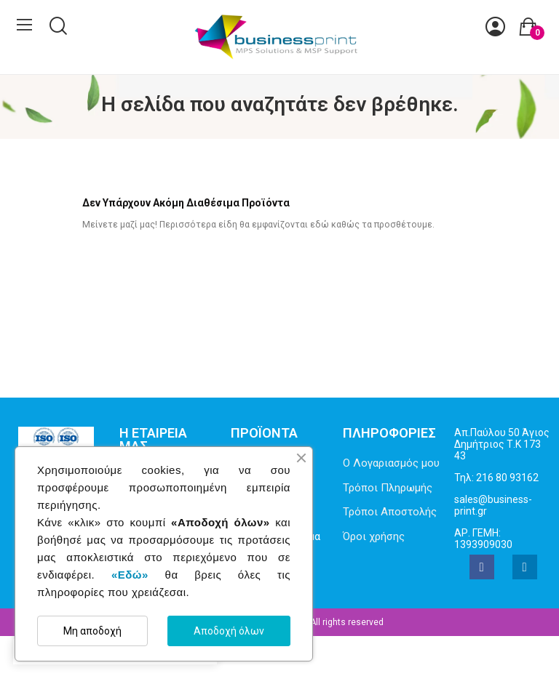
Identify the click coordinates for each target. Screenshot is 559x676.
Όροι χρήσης (374, 536)
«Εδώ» (129, 574)
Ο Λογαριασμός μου (391, 463)
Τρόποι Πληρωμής (387, 487)
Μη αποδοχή (92, 631)
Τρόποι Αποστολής (390, 511)
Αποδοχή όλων (229, 631)
